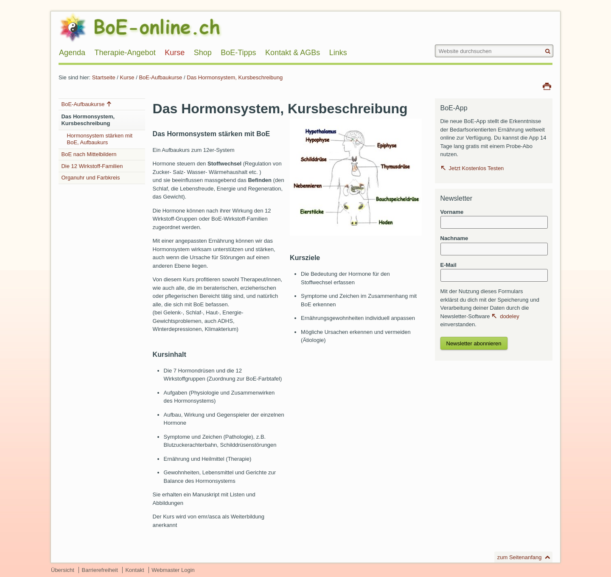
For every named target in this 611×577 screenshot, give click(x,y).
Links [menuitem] (338, 52)
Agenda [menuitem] (72, 52)
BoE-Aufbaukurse (161, 77)
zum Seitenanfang (519, 557)
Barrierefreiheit (100, 570)
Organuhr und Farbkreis (90, 177)
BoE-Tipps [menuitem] (238, 52)
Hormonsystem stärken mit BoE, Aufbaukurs (99, 139)
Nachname (454, 238)
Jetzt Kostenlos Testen (476, 168)
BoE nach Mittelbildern (88, 154)
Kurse (127, 77)
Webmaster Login (173, 570)
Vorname (452, 212)
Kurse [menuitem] (175, 52)
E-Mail (448, 265)
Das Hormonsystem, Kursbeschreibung (235, 77)
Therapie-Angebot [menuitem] (125, 52)
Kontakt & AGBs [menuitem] (292, 52)
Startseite (103, 77)
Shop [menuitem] (203, 52)
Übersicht (62, 570)
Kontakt (134, 570)
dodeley (509, 316)
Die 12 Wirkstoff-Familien (92, 166)
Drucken (547, 85)
